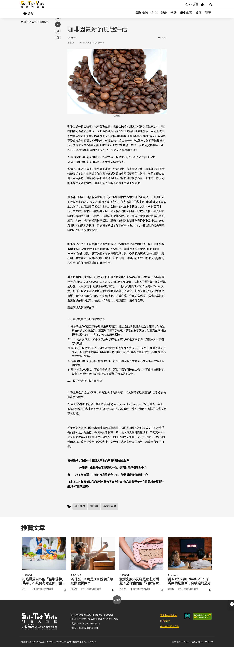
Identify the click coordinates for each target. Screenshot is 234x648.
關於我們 (142, 13)
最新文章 (44, 22)
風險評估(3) (109, 506)
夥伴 (198, 13)
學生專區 (186, 13)
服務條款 (165, 621)
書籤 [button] (58, 90)
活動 (173, 13)
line (57, 70)
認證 (208, 13)
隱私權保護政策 (168, 616)
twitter (58, 63)
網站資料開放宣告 (169, 627)
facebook (58, 57)
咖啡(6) (94, 506)
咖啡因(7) (80, 506)
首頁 (24, 22)
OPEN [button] (117, 600)
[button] (209, 4)
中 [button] (58, 76)
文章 (154, 13)
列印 (58, 83)
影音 (164, 13)
